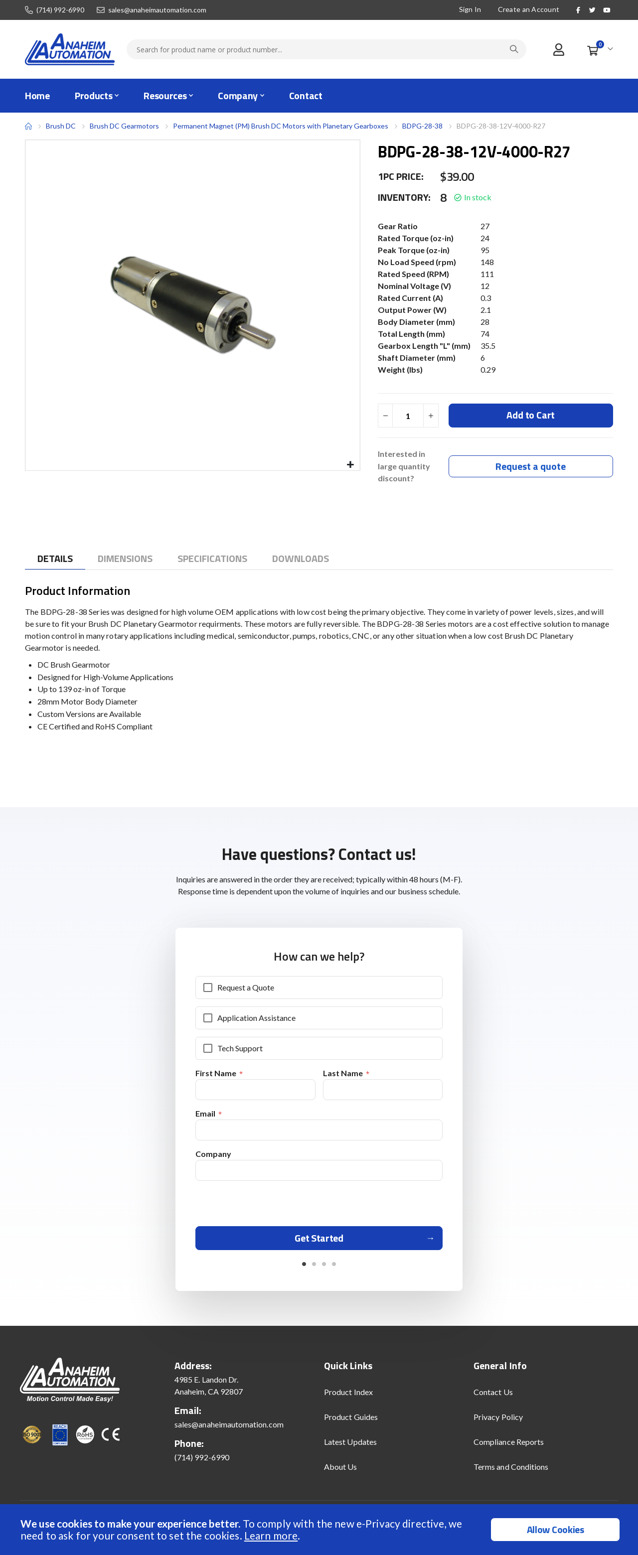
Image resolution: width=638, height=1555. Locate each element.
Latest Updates (350, 1446)
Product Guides (351, 1421)
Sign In (470, 9)
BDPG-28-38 (422, 126)
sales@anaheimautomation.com (157, 10)
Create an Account (529, 9)
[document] (320, 1529)
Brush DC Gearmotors (124, 126)
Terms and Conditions (511, 1471)
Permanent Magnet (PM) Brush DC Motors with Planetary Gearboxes (280, 126)
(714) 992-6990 (60, 10)
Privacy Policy (498, 1421)
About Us (340, 1471)
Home (28, 126)
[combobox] (326, 49)
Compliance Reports (509, 1446)
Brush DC (61, 126)
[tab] (55, 559)
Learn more (271, 1535)
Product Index (348, 1397)
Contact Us (493, 1397)
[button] (350, 465)
